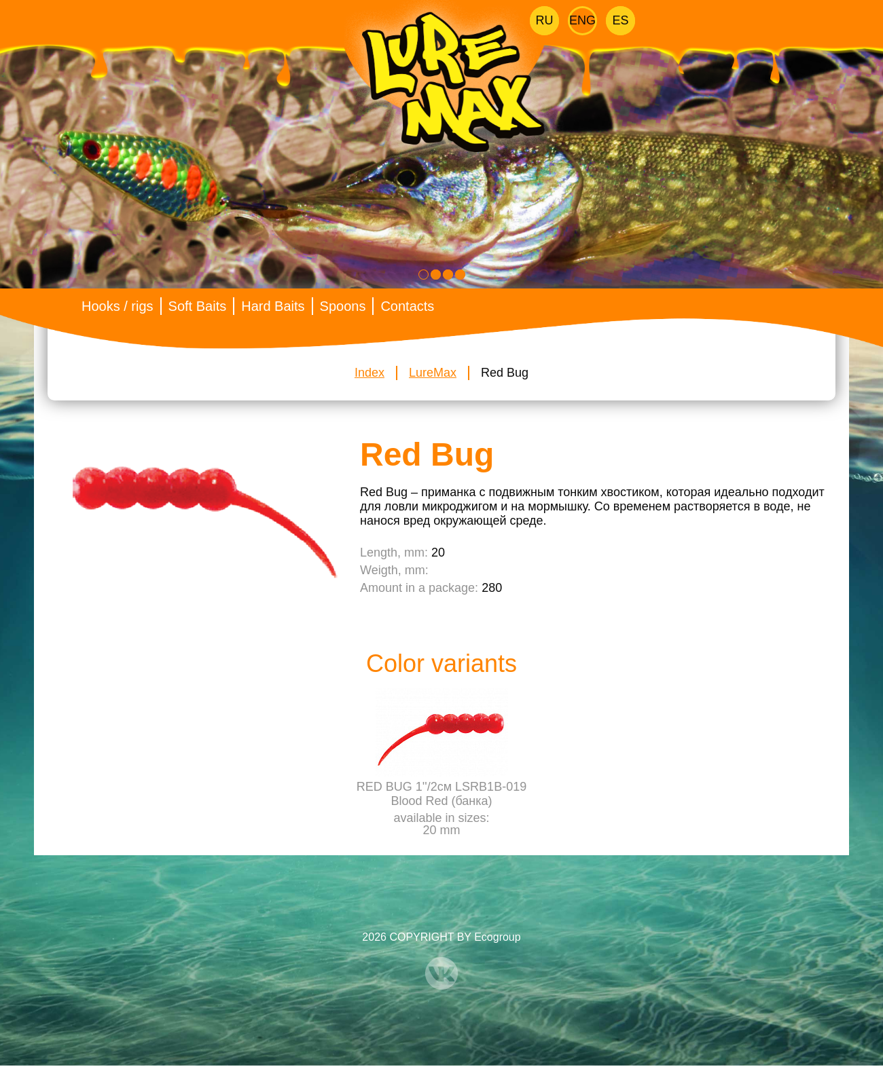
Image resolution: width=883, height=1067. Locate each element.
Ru (545, 20)
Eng (582, 20)
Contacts (407, 306)
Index (369, 372)
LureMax (432, 372)
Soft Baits (197, 306)
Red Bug (504, 372)
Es (620, 20)
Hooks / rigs (118, 306)
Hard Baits (272, 306)
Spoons (343, 306)
